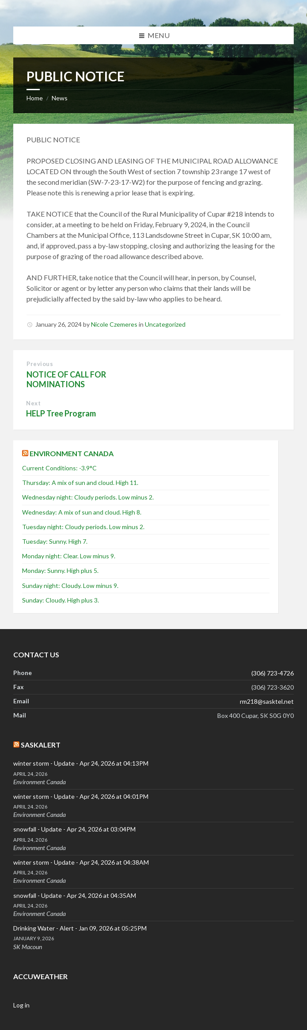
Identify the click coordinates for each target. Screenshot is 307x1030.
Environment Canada (72, 453)
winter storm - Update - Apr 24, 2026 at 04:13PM (80, 763)
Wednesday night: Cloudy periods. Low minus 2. (88, 497)
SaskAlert (41, 744)
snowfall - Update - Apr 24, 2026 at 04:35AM (74, 895)
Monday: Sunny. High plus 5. (60, 570)
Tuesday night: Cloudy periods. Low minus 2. (83, 526)
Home (35, 98)
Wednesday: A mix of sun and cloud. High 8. (81, 512)
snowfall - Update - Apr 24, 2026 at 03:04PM (74, 829)
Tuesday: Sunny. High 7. (54, 541)
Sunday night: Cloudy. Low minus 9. (70, 585)
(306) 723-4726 (272, 673)
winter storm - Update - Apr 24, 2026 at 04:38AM (81, 862)
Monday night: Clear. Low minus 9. (68, 556)
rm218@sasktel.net (267, 701)
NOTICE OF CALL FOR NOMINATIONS (66, 379)
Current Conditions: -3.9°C (59, 468)
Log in (21, 1005)
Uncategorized (165, 324)
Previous (40, 363)
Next (33, 403)
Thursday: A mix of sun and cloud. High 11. (80, 482)
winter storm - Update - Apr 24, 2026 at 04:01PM (80, 796)
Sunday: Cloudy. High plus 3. (60, 600)
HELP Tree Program (61, 413)
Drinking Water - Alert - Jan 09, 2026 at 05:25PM (80, 928)
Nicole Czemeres (114, 324)
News (60, 98)
